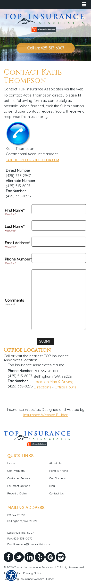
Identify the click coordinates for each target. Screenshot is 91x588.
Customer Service (18, 478)
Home (11, 463)
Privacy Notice (32, 573)
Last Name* (15, 226)
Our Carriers (57, 478)
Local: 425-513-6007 (20, 532)
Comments (14, 300)
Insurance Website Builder (45, 415)
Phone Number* (18, 259)
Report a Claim (17, 493)
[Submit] (45, 341)
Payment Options (18, 486)
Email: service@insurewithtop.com (29, 544)
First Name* (15, 210)
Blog (52, 486)
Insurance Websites (24, 409)
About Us (55, 463)
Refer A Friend (58, 470)
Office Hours (65, 387)
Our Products (16, 470)
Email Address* (17, 243)
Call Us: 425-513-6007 (45, 48)
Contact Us (56, 493)
